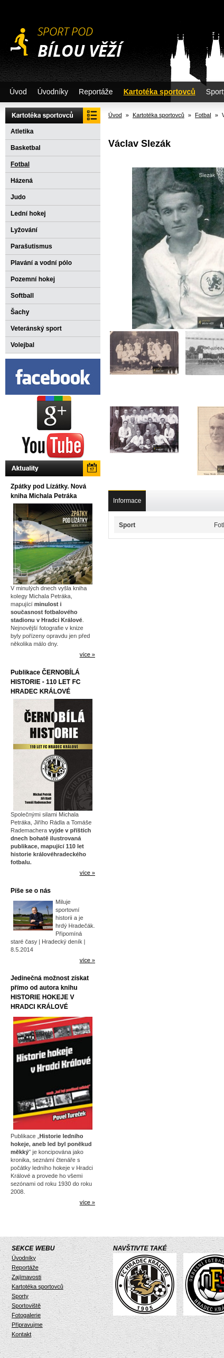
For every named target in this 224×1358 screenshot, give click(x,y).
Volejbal (22, 345)
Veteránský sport (36, 328)
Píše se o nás (31, 890)
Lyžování (24, 230)
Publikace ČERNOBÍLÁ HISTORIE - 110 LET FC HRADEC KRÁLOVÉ (45, 682)
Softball (22, 295)
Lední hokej (28, 213)
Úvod (18, 91)
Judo (18, 197)
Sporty (20, 1296)
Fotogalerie (26, 1315)
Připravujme (27, 1324)
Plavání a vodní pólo (41, 263)
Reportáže (96, 91)
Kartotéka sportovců (159, 91)
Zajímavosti (26, 1277)
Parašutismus (31, 246)
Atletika (22, 131)
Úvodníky (53, 91)
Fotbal (20, 164)
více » (87, 654)
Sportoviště (26, 1305)
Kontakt (21, 1334)
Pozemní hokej (33, 279)
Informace (127, 500)
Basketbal (26, 148)
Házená (22, 180)
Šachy (20, 312)
